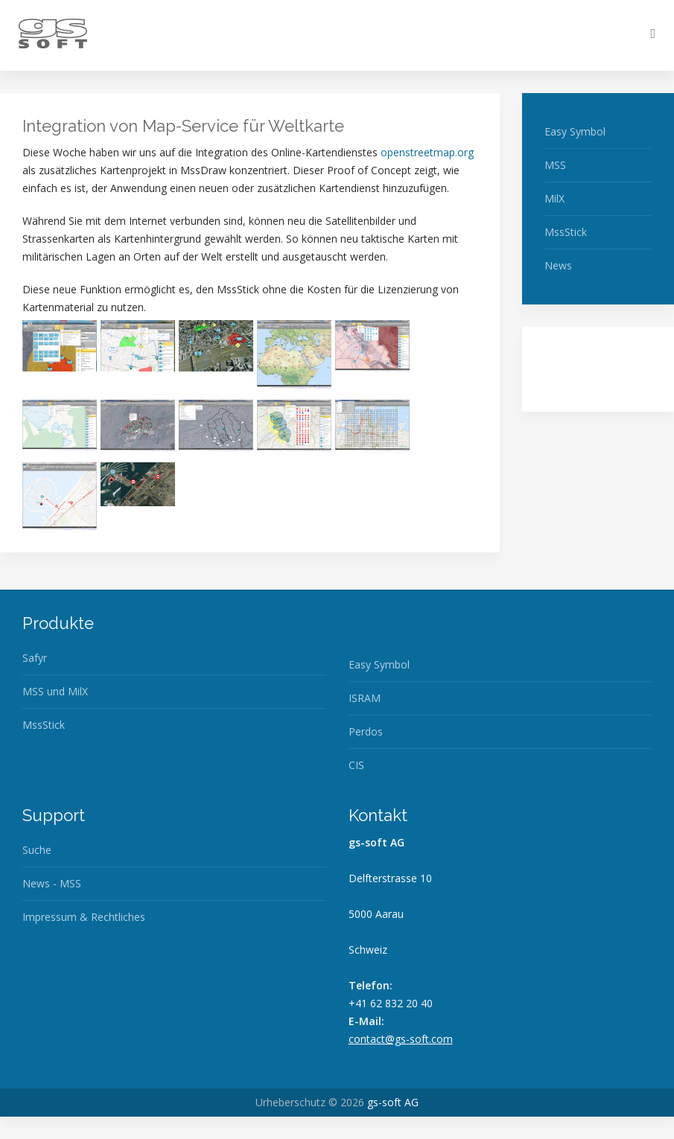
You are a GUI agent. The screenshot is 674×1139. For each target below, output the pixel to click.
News (558, 265)
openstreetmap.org (427, 152)
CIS (356, 765)
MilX (554, 198)
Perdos (366, 731)
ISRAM (365, 698)
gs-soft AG (393, 1102)
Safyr (34, 658)
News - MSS (51, 883)
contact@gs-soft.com (401, 1039)
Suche (36, 850)
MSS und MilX (55, 691)
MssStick (565, 232)
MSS (555, 165)
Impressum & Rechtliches (83, 917)
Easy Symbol (574, 131)
